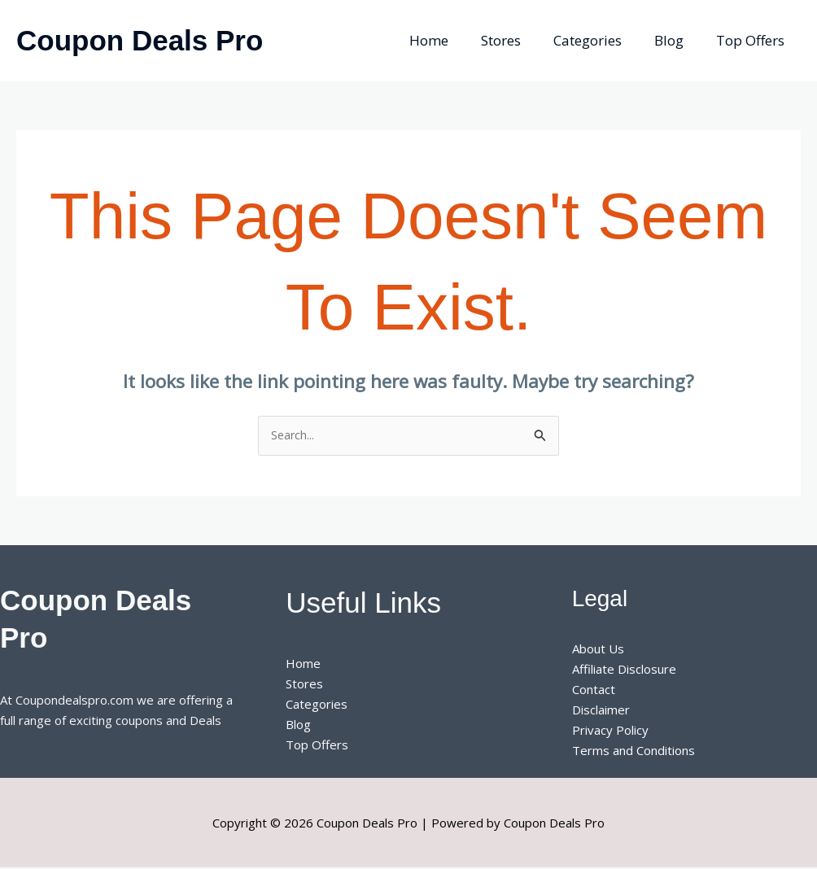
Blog (676, 40)
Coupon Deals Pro (139, 40)
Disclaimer (601, 710)
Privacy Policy (610, 731)
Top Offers (753, 40)
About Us (598, 650)
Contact (593, 691)
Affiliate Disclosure (624, 670)
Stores (518, 40)
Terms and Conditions (633, 751)
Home (450, 40)
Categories (600, 40)
